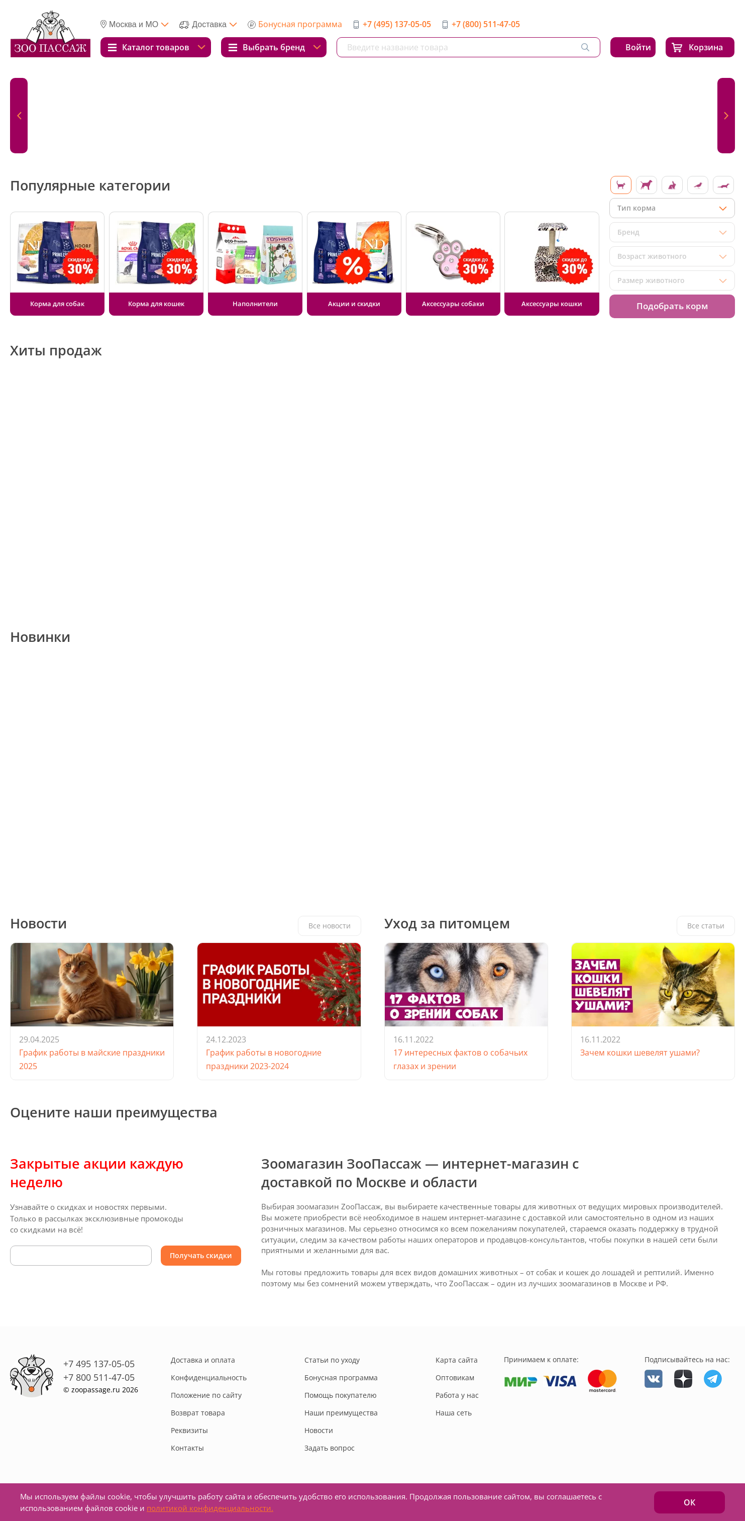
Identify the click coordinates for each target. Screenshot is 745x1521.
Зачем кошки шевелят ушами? (640, 1052)
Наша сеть (454, 1412)
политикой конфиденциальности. (210, 1508)
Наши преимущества (341, 1412)
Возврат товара (198, 1412)
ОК (689, 1502)
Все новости (329, 925)
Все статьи (705, 925)
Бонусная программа (300, 24)
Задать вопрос (329, 1448)
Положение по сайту (206, 1395)
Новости (318, 1430)
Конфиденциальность (209, 1377)
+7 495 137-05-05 (99, 1364)
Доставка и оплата (203, 1360)
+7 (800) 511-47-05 (486, 24)
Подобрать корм (672, 306)
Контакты (187, 1448)
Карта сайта (457, 1360)
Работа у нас (457, 1395)
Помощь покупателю (340, 1395)
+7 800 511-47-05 (99, 1377)
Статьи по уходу (332, 1360)
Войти (638, 47)
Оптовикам (455, 1377)
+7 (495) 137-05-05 (397, 24)
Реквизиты (189, 1430)
